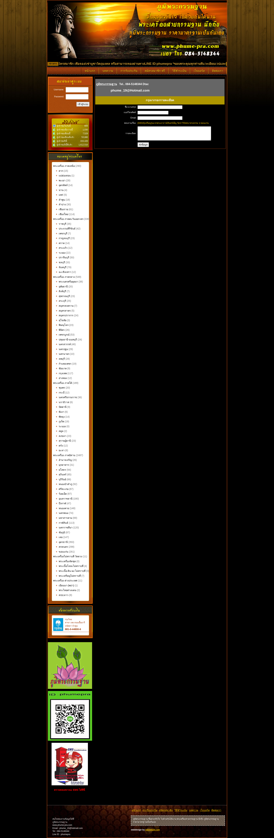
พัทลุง (59, 416)
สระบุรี (59, 300)
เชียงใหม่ (60, 214)
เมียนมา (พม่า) (63, 585)
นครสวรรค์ (62, 344)
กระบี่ (58, 392)
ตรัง (58, 445)
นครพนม (60, 513)
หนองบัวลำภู (62, 484)
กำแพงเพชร (62, 363)
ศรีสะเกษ (60, 489)
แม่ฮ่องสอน (62, 175)
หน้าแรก (90, 70)
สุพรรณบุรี (61, 296)
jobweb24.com (152, 830)
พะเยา (59, 180)
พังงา (58, 411)
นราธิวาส (61, 402)
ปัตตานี (60, 407)
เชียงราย (60, 209)
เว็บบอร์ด (199, 70)
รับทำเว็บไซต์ (70, 798)
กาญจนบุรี (61, 238)
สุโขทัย (59, 320)
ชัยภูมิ (59, 532)
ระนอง (59, 426)
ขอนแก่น (60, 551)
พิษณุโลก (60, 325)
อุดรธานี (60, 542)
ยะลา (58, 450)
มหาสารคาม (62, 517)
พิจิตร (59, 330)
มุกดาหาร (61, 464)
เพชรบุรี (60, 233)
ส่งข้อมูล (143, 147)
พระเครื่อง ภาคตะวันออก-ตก (68, 219)
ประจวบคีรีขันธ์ (64, 228)
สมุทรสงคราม (63, 305)
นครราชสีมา (63, 527)
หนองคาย (61, 508)
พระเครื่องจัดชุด (64, 561)
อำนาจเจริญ (62, 460)
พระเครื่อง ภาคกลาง (64, 276)
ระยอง (59, 252)
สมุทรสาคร (62, 310)
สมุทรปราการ (63, 315)
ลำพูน (59, 199)
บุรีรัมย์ (59, 479)
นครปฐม (60, 349)
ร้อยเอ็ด (60, 493)
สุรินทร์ (59, 474)
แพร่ (58, 194)
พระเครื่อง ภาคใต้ (63, 383)
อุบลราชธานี (63, 498)
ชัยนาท (60, 368)
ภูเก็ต (58, 421)
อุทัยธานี (60, 286)
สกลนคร (60, 546)
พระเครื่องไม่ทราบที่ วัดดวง (67, 556)
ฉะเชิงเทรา (62, 272)
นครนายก (61, 353)
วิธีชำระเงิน (179, 70)
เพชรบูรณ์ (61, 334)
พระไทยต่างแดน (64, 590)
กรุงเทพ (60, 373)
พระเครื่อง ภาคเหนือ (64, 166)
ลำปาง (59, 204)
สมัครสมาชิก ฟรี (155, 70)
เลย (58, 537)
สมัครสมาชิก (166, 810)
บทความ (108, 70)
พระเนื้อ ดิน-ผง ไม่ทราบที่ (69, 571)
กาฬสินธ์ (60, 522)
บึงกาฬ (59, 503)
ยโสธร (59, 469)
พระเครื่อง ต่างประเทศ (65, 580)
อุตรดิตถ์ (60, 185)
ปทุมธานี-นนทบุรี (65, 339)
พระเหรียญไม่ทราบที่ (67, 575)
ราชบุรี (59, 223)
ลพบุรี (59, 358)
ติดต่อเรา (217, 70)
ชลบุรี (59, 262)
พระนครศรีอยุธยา (65, 281)
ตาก (58, 170)
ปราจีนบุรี (61, 257)
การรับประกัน (129, 70)
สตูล (58, 431)
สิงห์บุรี (59, 291)
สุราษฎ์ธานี (62, 440)
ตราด (59, 243)
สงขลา (59, 436)
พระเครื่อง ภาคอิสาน (64, 455)
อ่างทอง (60, 378)
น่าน (58, 190)
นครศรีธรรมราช (65, 397)
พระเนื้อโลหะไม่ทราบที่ (68, 566)
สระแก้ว (60, 247)
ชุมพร (59, 387)
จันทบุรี (59, 267)
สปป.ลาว (60, 595)
